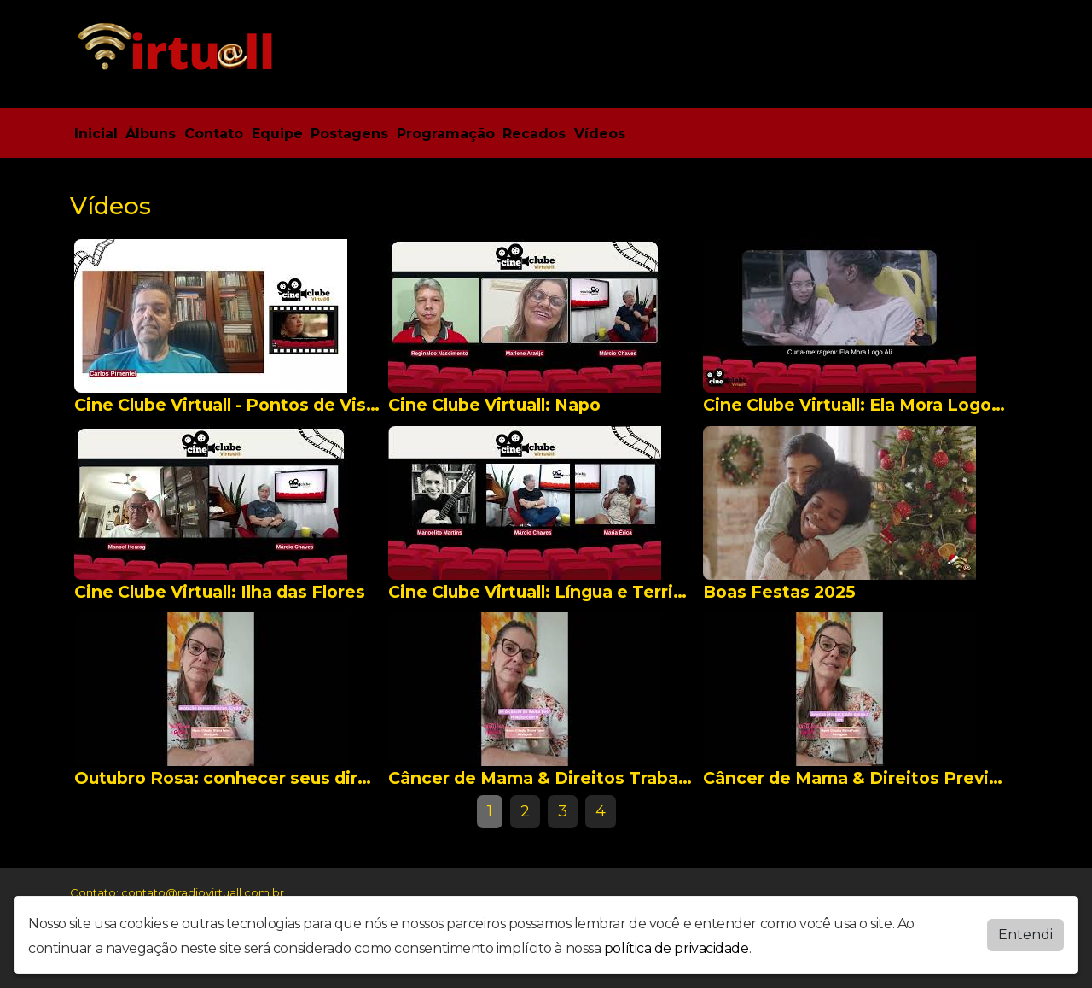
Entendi (1025, 935)
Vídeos (599, 134)
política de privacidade (676, 948)
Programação (446, 134)
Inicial (96, 134)
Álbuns (150, 134)
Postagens (349, 134)
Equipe (277, 134)
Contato (213, 134)
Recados (534, 134)
